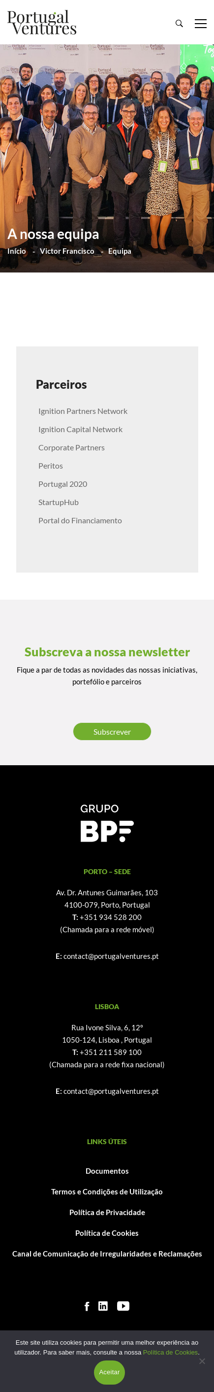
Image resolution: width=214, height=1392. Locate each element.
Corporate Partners (71, 447)
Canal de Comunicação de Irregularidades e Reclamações (107, 1253)
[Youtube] (123, 1306)
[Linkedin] (103, 1306)
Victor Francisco (67, 250)
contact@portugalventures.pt (111, 955)
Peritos (50, 465)
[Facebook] (87, 1306)
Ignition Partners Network (82, 410)
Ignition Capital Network (80, 429)
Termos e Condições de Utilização (107, 1191)
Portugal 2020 (62, 483)
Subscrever (112, 731)
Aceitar (109, 1372)
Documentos (107, 1170)
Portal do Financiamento (80, 520)
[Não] (202, 1361)
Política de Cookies (107, 1232)
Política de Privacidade (107, 1212)
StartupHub (58, 502)
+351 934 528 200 (111, 917)
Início (16, 250)
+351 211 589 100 (111, 1052)
